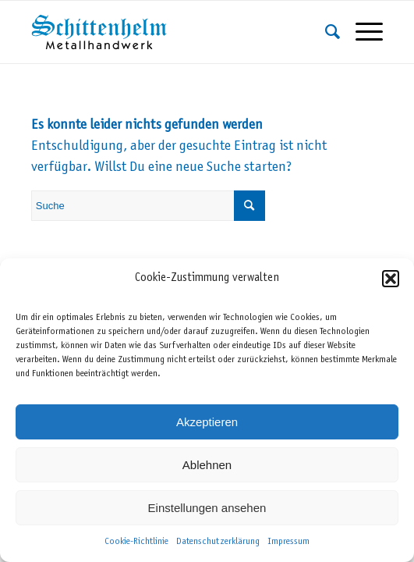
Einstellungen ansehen (207, 507)
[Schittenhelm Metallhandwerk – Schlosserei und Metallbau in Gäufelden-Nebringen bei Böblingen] (172, 32)
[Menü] (361, 32)
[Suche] (325, 32)
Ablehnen (207, 464)
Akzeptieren (207, 422)
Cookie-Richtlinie (136, 541)
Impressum (288, 541)
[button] (390, 278)
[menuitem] (325, 32)
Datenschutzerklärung (218, 541)
